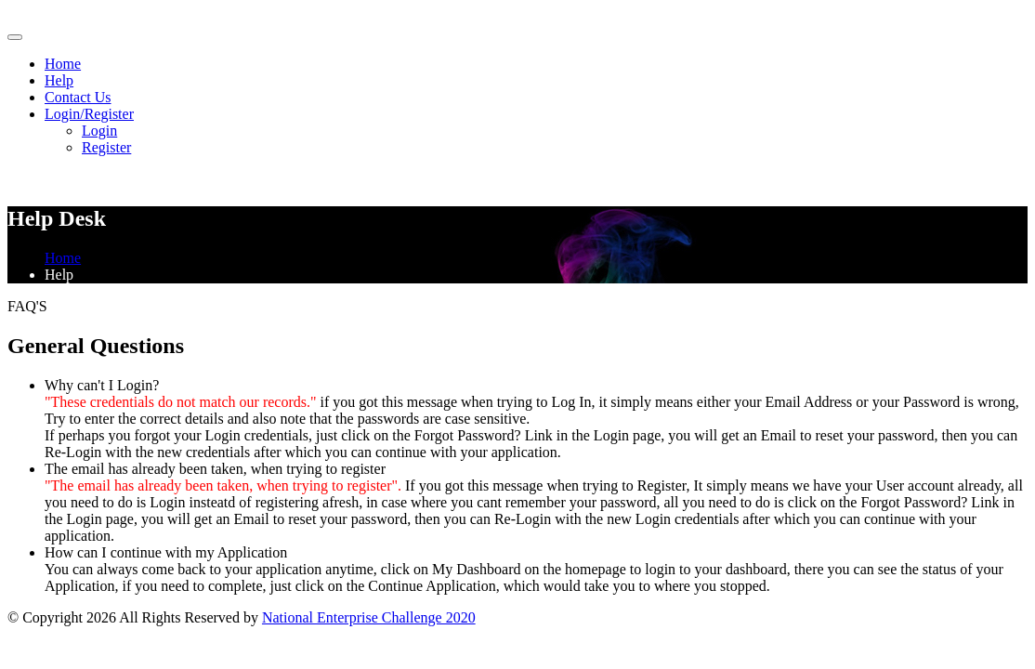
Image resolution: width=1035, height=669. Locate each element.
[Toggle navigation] (14, 37)
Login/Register (89, 114)
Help (59, 80)
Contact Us (78, 97)
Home (63, 64)
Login (99, 130)
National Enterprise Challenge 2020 (369, 617)
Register (106, 147)
